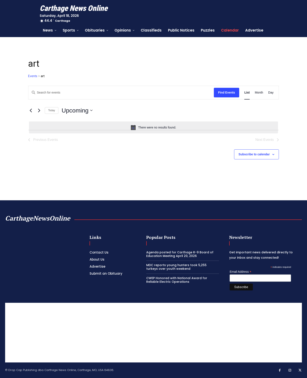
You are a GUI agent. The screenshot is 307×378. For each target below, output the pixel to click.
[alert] (153, 127)
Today (51, 110)
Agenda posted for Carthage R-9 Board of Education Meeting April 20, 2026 (179, 254)
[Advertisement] (153, 332)
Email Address (240, 272)
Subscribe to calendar (254, 154)
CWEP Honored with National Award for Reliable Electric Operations (176, 280)
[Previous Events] (30, 110)
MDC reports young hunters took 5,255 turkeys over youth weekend (176, 267)
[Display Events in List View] (247, 92)
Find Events (226, 92)
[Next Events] (39, 110)
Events (32, 76)
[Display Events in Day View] (271, 92)
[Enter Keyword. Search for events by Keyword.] (121, 92)
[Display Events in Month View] (259, 92)
